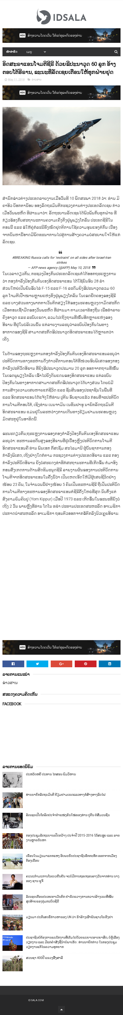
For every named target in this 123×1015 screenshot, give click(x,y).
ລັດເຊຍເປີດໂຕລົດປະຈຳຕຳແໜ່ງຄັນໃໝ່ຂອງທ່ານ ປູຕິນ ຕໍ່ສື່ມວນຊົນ (68, 815)
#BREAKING (21, 258)
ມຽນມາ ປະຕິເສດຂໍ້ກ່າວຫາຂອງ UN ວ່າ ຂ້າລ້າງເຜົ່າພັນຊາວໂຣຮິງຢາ (69, 917)
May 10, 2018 (80, 268)
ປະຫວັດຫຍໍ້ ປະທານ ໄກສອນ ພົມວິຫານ (51, 774)
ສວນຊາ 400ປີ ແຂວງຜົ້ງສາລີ (44, 958)
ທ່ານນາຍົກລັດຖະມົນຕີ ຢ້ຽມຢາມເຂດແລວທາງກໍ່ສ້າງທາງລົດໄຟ (65, 794)
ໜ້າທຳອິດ (12, 51)
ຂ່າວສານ (37, 79)
